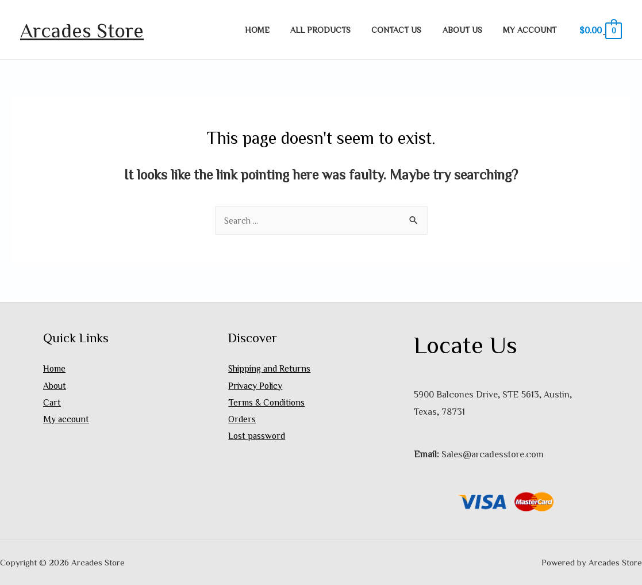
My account (532, 29)
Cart (51, 402)
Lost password (257, 436)
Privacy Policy (256, 385)
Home (276, 29)
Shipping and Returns (271, 368)
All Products (335, 29)
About (55, 385)
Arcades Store (82, 30)
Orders (242, 420)
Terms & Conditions (267, 402)
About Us (469, 29)
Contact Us (407, 29)
